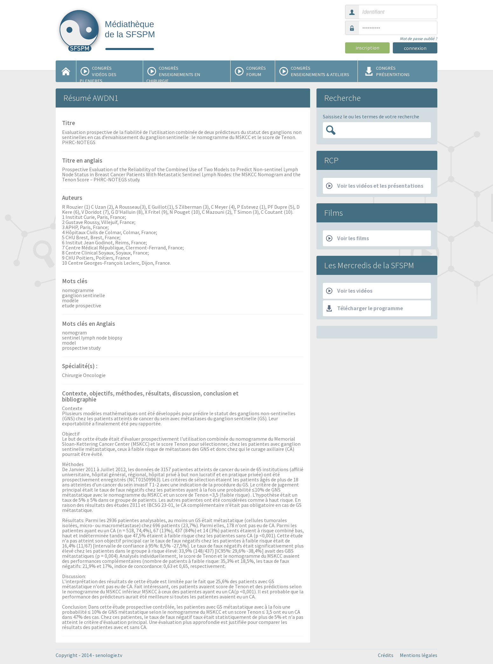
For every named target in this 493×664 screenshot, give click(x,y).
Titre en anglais (82, 161)
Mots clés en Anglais (88, 324)
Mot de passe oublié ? (418, 38)
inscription (367, 48)
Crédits (385, 655)
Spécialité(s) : (79, 366)
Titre (68, 123)
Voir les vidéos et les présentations (374, 185)
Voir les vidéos (349, 290)
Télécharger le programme (364, 308)
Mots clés (74, 281)
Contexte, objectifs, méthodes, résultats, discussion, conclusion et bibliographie (150, 397)
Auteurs (72, 198)
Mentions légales (418, 655)
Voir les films (347, 238)
